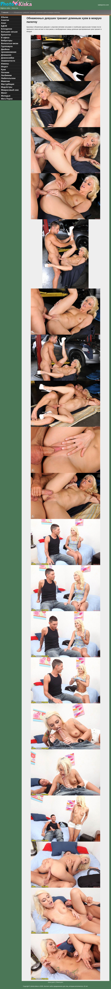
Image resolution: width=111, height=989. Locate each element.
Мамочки (5, 81)
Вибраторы (6, 40)
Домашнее (6, 55)
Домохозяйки (7, 58)
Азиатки (5, 20)
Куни (3, 69)
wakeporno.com (103, 5)
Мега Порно (7, 99)
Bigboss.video (5, 8)
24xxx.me (15, 8)
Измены (5, 64)
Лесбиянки (6, 75)
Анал (3, 23)
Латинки (5, 72)
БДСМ (4, 26)
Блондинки (6, 29)
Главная (5, 12)
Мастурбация (7, 84)
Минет (4, 93)
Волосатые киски (9, 43)
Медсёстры (6, 87)
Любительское (8, 78)
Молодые (5, 96)
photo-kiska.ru (35, 986)
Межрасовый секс (10, 90)
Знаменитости (8, 61)
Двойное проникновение (8, 50)
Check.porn (59, 982)
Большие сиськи (9, 32)
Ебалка (4, 17)
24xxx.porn (51, 982)
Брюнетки (6, 35)
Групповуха (7, 46)
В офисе (5, 38)
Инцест (4, 67)
